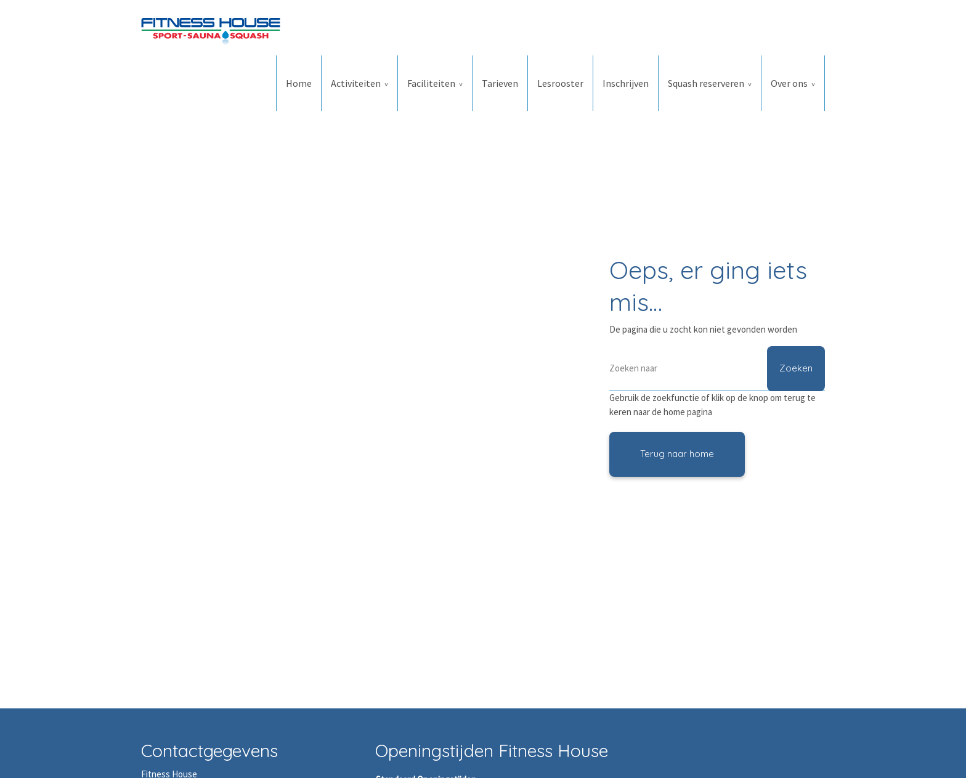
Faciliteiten (431, 83)
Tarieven (500, 83)
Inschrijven (626, 83)
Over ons (789, 83)
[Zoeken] (717, 368)
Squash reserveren (706, 83)
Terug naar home (677, 454)
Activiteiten (356, 83)
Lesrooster (560, 83)
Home (299, 83)
